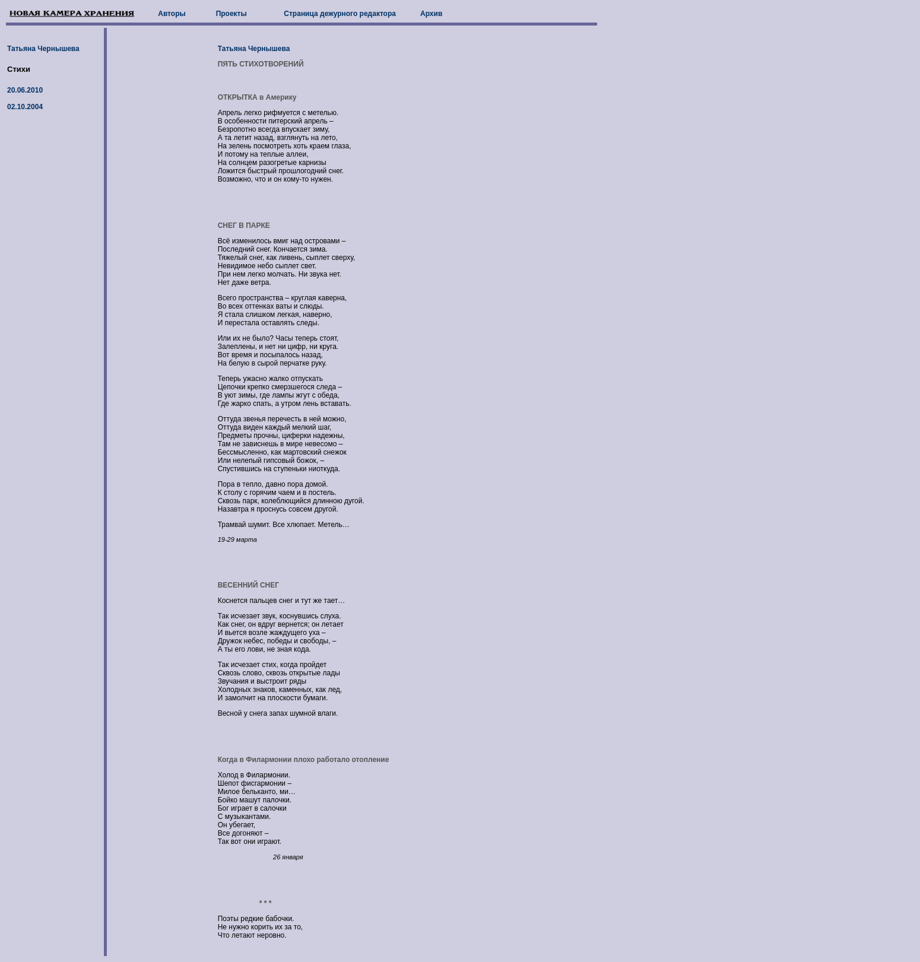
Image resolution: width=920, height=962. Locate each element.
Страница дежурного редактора (340, 13)
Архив (431, 13)
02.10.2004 (25, 107)
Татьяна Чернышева (43, 49)
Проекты (231, 13)
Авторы (172, 13)
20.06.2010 (25, 90)
